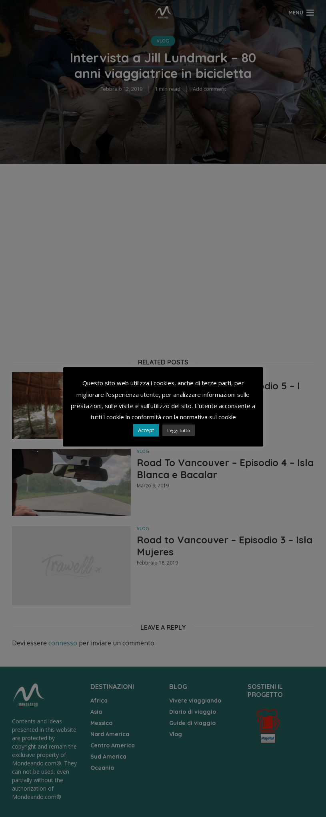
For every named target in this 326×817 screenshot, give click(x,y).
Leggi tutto (178, 430)
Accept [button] (146, 430)
